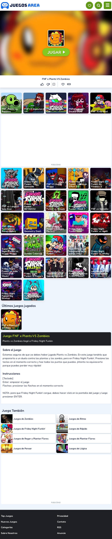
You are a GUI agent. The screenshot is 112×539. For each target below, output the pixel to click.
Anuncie (61, 533)
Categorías (7, 527)
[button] (56, 38)
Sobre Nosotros (9, 533)
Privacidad (62, 515)
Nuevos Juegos (9, 521)
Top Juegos (7, 515)
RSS (59, 527)
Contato (61, 521)
